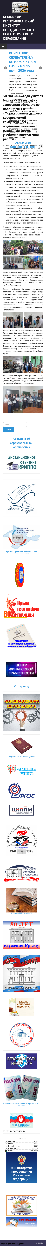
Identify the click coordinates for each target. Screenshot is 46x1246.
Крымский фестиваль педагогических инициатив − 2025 (21, 552)
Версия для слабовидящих (12, 1243)
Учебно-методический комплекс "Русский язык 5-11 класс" (21, 1104)
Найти (8, 429)
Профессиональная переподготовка (21, 757)
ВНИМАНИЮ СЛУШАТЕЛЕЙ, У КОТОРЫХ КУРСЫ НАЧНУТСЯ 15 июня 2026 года (22, 62)
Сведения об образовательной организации (21, 443)
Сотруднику (21, 686)
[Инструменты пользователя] (41, 146)
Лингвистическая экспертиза (21, 913)
